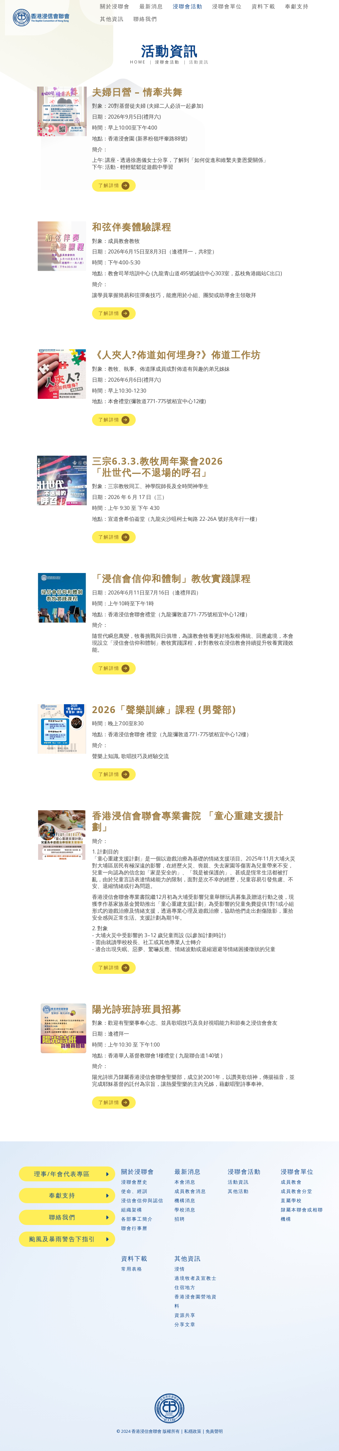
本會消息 (185, 1182)
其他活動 (238, 1191)
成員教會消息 (190, 1191)
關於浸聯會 (115, 6)
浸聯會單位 (227, 6)
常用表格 (131, 1269)
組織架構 (131, 1209)
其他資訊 (112, 18)
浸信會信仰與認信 (142, 1200)
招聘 (179, 1219)
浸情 (179, 1269)
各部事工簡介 (137, 1219)
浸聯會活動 (188, 6)
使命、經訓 (134, 1191)
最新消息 (151, 6)
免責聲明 (214, 1431)
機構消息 (185, 1200)
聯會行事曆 (134, 1228)
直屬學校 (291, 1200)
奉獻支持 (297, 6)
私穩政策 (192, 1431)
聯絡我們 (145, 18)
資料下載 (263, 6)
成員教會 (291, 1182)
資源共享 (185, 1315)
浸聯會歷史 (134, 1182)
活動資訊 (238, 1182)
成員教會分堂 (297, 1191)
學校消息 (185, 1209)
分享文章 (185, 1324)
